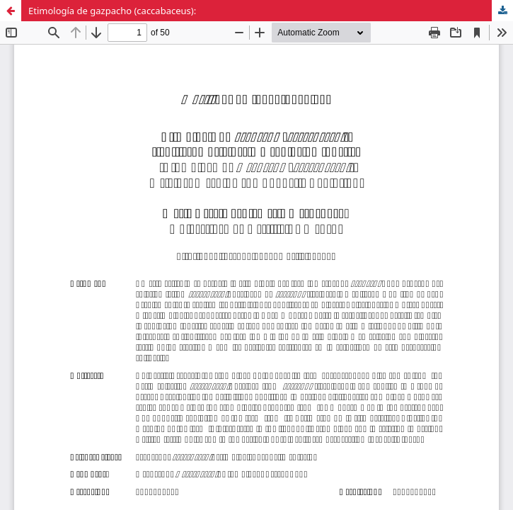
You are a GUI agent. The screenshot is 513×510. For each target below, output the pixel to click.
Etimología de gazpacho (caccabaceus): (112, 10)
